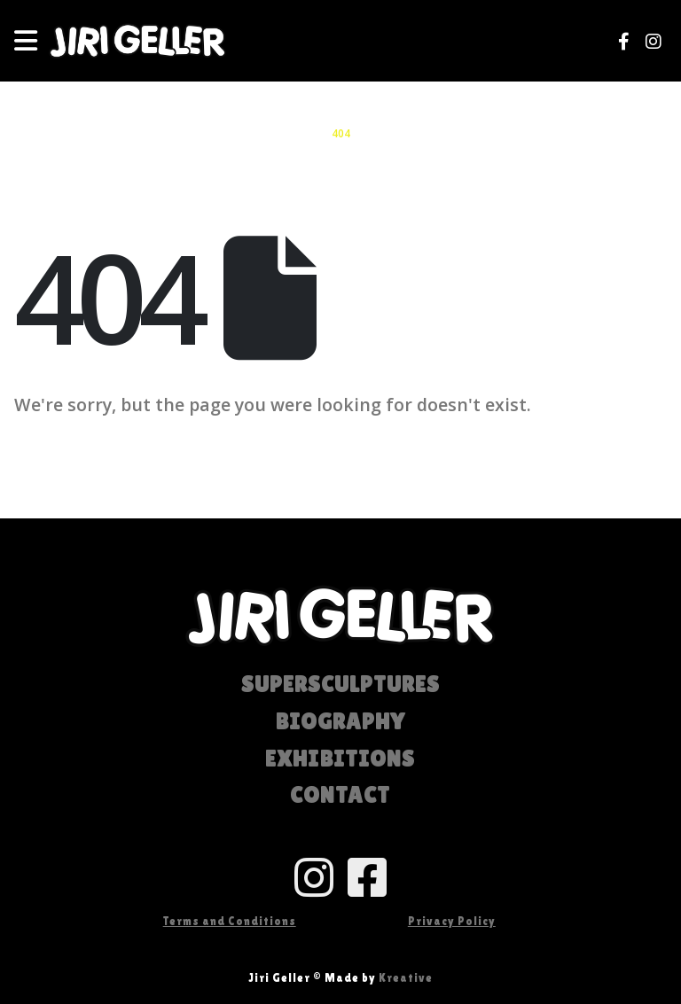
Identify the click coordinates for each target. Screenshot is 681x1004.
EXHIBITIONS (340, 759)
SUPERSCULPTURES (340, 684)
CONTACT (340, 795)
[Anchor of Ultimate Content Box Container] (229, 877)
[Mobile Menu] (31, 40)
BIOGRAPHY (340, 722)
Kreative (406, 978)
